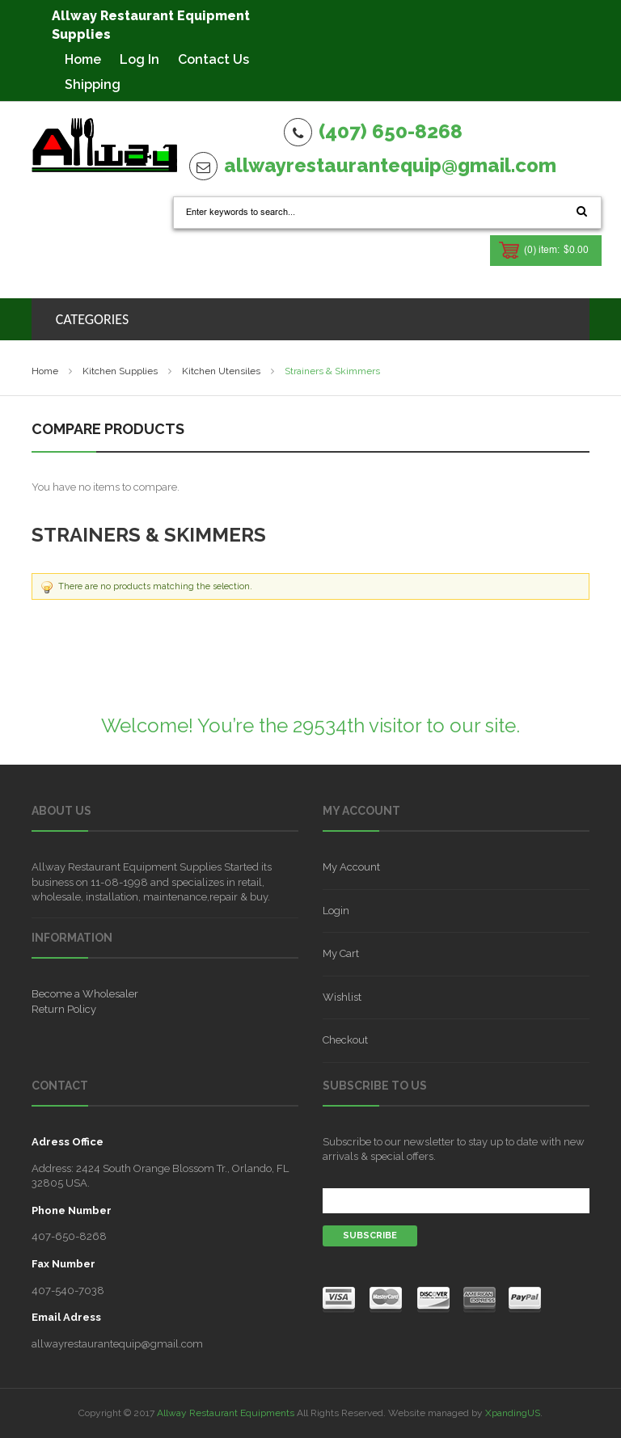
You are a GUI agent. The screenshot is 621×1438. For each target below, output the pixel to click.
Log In (139, 59)
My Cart (341, 953)
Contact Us (213, 59)
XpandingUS (512, 1413)
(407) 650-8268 (391, 131)
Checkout (345, 1040)
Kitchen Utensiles (221, 371)
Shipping (92, 84)
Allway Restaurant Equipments (225, 1413)
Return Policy (64, 1009)
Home (83, 59)
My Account (351, 867)
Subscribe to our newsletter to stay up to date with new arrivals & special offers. (454, 1149)
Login (336, 911)
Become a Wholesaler (85, 994)
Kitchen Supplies (120, 371)
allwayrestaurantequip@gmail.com (390, 165)
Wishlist (342, 997)
